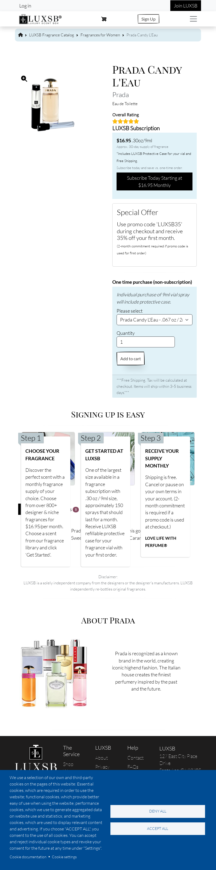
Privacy (102, 767)
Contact (135, 758)
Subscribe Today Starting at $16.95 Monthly (154, 181)
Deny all (157, 811)
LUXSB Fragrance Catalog (51, 34)
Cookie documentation (28, 856)
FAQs (132, 767)
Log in (25, 6)
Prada (120, 94)
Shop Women (71, 767)
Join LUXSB (186, 6)
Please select (129, 311)
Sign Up (148, 18)
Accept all (157, 828)
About (101, 758)
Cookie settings (64, 856)
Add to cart (130, 358)
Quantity (126, 333)
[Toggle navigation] (193, 18)
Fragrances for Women (100, 34)
